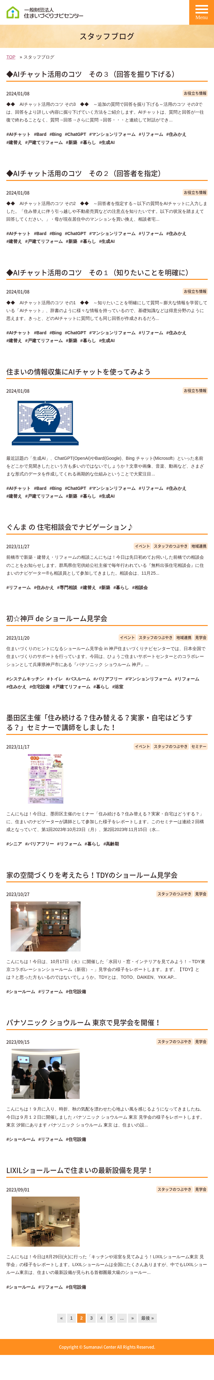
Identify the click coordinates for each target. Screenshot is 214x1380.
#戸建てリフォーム (44, 142)
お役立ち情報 (195, 93)
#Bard (40, 134)
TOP (10, 56)
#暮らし (88, 142)
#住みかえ (176, 134)
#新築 (71, 142)
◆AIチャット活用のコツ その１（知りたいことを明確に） (99, 272)
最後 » (147, 1318)
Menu (201, 14)
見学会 (200, 637)
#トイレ (55, 678)
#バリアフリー (108, 678)
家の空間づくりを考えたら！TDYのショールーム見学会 (92, 875)
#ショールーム (20, 991)
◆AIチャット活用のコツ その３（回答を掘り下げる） (92, 74)
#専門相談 (67, 587)
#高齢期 (111, 843)
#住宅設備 (39, 686)
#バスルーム (78, 678)
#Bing (56, 134)
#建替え (14, 142)
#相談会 (140, 587)
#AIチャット (18, 134)
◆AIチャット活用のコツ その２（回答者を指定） (85, 173)
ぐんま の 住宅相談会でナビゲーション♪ (70, 526)
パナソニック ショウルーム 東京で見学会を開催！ (83, 1022)
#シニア (14, 843)
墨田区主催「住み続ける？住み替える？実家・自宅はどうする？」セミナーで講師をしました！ (99, 722)
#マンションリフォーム (112, 134)
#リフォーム (151, 134)
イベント (142, 546)
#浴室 (118, 686)
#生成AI (107, 142)
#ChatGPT (75, 134)
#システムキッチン (25, 678)
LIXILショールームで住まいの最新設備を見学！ (79, 1170)
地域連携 (198, 546)
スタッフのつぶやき (171, 546)
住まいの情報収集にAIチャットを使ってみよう (78, 371)
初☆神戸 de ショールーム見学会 (56, 618)
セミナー (198, 746)
